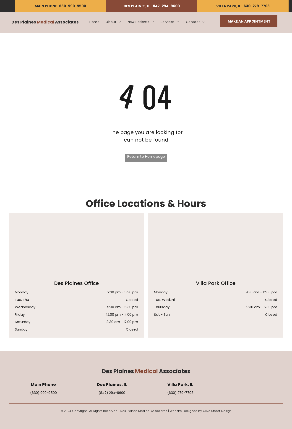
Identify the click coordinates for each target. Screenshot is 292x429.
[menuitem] (94, 22)
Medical (45, 22)
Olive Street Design (217, 411)
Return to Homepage (146, 156)
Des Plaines (23, 22)
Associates (67, 22)
